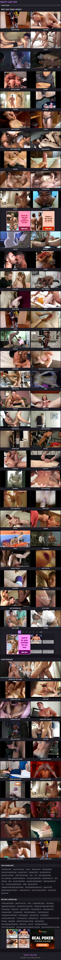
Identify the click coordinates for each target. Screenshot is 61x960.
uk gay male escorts (25, 890)
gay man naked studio (19, 881)
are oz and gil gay (6, 878)
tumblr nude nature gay (21, 875)
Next (41, 632)
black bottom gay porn (30, 912)
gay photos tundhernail (19, 878)
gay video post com (48, 878)
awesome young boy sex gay (9, 872)
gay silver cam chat (20, 903)
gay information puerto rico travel (50, 927)
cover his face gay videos (8, 927)
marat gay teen (45, 915)
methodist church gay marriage (25, 921)
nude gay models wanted (8, 918)
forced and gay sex (36, 909)
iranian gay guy (6, 909)
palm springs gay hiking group (9, 924)
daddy (24, 884)
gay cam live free (32, 884)
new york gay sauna (48, 909)
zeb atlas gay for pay (45, 872)
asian (31, 875)
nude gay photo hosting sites (9, 915)
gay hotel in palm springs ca (39, 890)
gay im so (30, 924)
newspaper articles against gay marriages (12, 887)
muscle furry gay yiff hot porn (13, 884)
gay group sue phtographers (34, 881)
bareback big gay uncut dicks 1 (10, 890)
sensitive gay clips (23, 915)
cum (3, 884)
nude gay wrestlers (7, 912)
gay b (10, 881)
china (56, 878)
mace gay (4, 921)
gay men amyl (52, 890)
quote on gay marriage (45, 875)
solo (36, 875)
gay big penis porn (33, 918)
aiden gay (4, 881)
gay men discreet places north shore (49, 918)
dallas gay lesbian (47, 869)
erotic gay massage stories (34, 878)
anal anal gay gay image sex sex (33, 887)
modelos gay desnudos (8, 903)
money (29, 903)
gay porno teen (48, 887)
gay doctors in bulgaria (8, 875)
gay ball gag (11, 921)
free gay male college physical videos (44, 906)
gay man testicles (24, 909)
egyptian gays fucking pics (8, 906)
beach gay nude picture (41, 924)
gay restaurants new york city (24, 906)
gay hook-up (5, 893)
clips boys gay (49, 903)
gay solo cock (22, 924)
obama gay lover (36, 869)
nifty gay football (33, 872)
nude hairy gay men (43, 912)
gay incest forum (34, 915)
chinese (28, 869)
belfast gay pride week (49, 881)
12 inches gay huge (22, 918)
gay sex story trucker (18, 869)
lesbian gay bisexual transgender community (28, 927)
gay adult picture (39, 921)
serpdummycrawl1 (6, 869)
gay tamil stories (22, 872)
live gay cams (15, 909)
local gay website (17, 912)
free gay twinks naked (38, 903)
